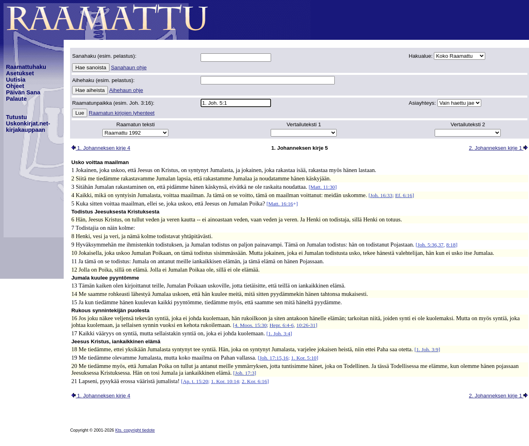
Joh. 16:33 (381, 195)
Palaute (16, 99)
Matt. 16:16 (280, 204)
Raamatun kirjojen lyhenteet (121, 113)
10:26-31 (306, 325)
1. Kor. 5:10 (303, 358)
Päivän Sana (23, 92)
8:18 (451, 245)
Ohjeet (15, 86)
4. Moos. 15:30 (250, 325)
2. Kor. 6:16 (254, 381)
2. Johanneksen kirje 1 (498, 148)
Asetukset (20, 73)
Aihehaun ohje (126, 90)
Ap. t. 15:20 (195, 381)
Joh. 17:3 (244, 373)
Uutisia (15, 79)
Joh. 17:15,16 (274, 358)
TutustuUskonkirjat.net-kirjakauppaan (28, 123)
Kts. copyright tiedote (135, 430)
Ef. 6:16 (403, 195)
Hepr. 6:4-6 (281, 325)
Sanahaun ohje (129, 67)
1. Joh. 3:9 (427, 349)
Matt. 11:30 (322, 187)
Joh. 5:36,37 (431, 245)
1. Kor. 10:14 (225, 381)
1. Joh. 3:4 (279, 333)
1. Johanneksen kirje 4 (100, 148)
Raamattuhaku (26, 67)
